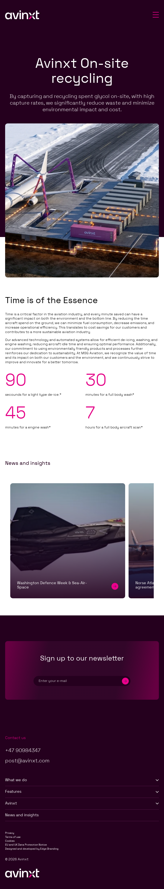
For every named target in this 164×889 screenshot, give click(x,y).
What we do (82, 780)
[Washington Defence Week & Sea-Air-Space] (67, 540)
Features (82, 792)
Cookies (10, 841)
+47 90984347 (23, 750)
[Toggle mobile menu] (156, 15)
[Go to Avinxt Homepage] (22, 15)
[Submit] (125, 681)
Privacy (9, 833)
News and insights (22, 815)
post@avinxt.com (27, 760)
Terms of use (12, 837)
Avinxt (82, 803)
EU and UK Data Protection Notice (26, 844)
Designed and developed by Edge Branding (32, 849)
